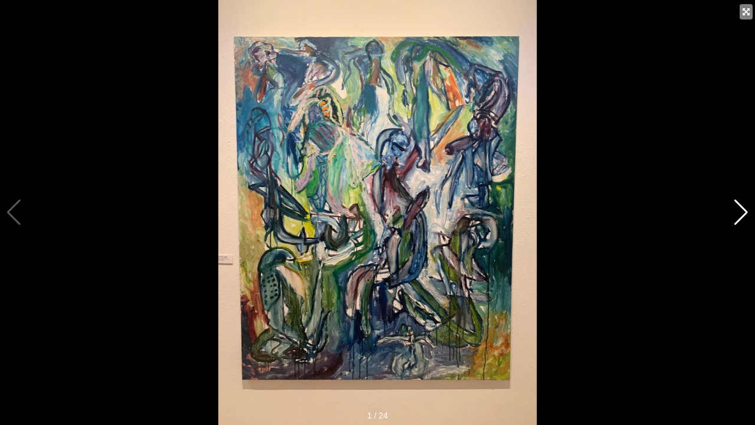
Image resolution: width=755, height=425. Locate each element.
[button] (741, 212)
